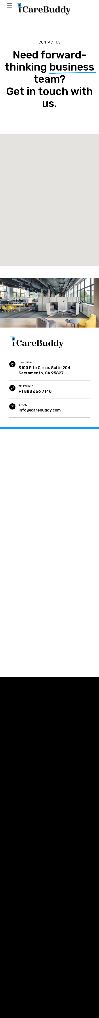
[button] (49, 196)
